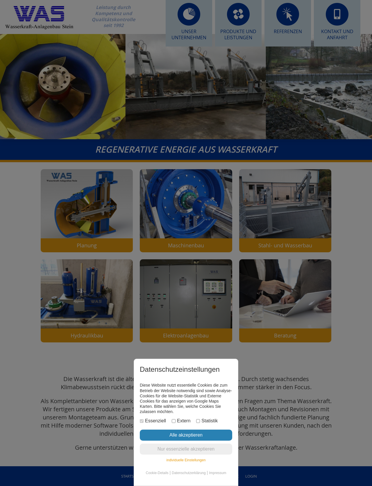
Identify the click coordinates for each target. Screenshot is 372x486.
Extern (181, 420)
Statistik (207, 420)
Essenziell (153, 420)
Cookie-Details (157, 473)
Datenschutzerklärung (189, 473)
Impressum (217, 473)
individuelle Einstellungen (186, 460)
